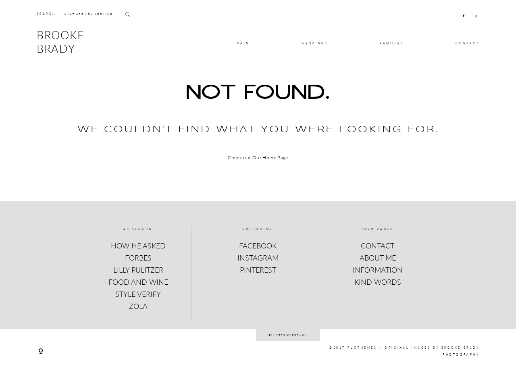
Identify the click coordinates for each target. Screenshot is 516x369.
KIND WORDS (377, 281)
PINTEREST (258, 269)
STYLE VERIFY (138, 294)
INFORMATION (378, 269)
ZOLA (138, 306)
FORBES (138, 257)
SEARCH (46, 14)
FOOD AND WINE (138, 281)
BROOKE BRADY (61, 42)
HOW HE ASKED (138, 245)
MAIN (243, 43)
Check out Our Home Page (258, 157)
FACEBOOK (258, 245)
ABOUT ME (378, 257)
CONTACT (467, 43)
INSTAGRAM (258, 257)
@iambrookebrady (258, 328)
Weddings (315, 43)
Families (392, 43)
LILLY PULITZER (138, 269)
